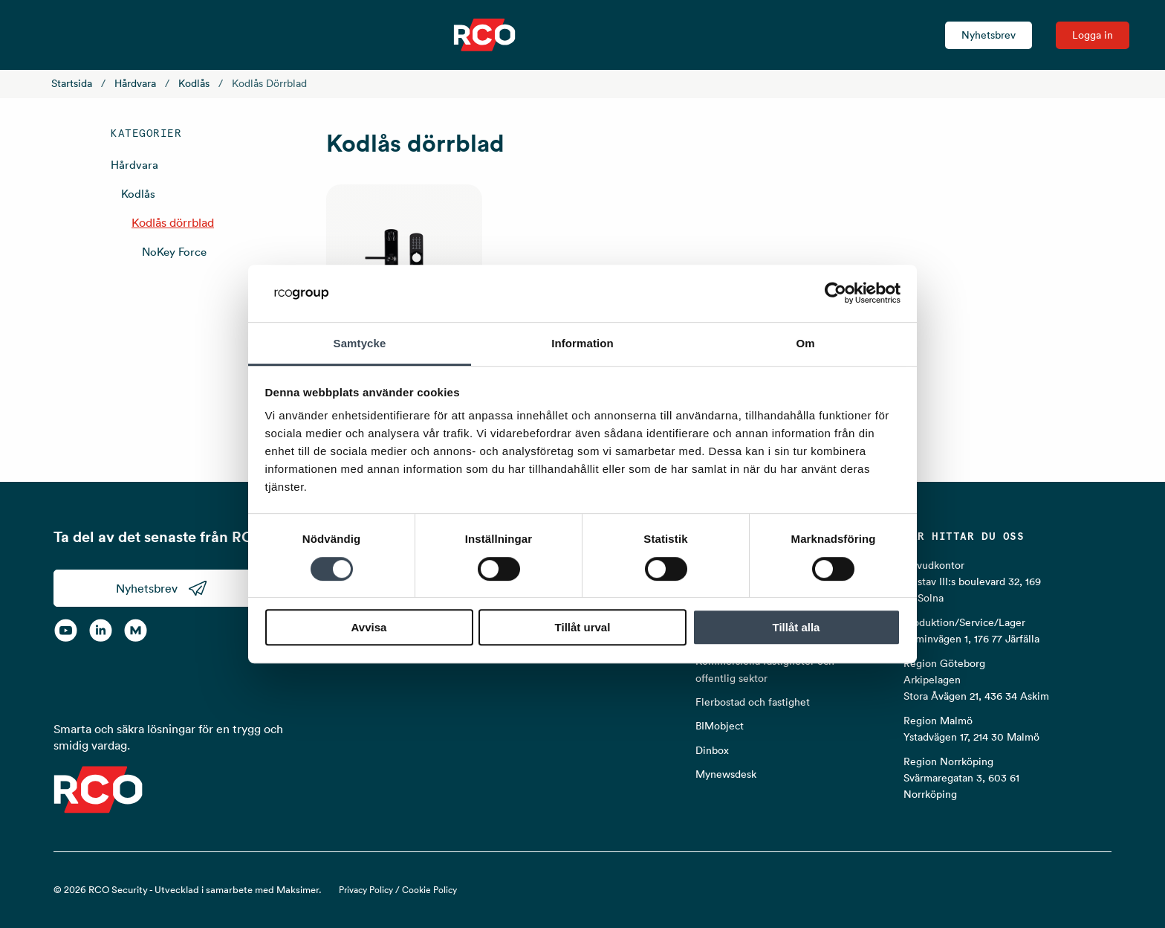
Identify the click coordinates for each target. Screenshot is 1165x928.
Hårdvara (135, 83)
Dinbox (712, 750)
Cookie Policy (429, 889)
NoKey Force (174, 252)
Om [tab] (805, 343)
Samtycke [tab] (360, 343)
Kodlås (194, 83)
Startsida (71, 83)
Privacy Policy (366, 889)
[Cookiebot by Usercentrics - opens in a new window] (835, 294)
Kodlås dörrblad (173, 222)
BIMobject (719, 725)
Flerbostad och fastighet (752, 702)
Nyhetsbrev (988, 35)
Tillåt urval (583, 627)
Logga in (1092, 35)
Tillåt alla (796, 627)
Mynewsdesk (725, 774)
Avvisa (369, 627)
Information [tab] (582, 343)
